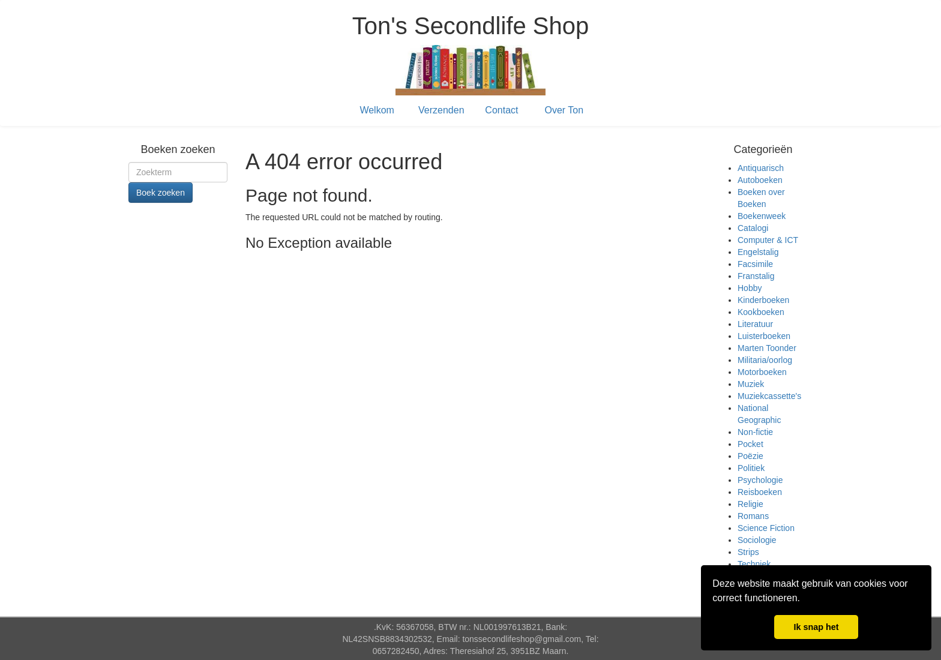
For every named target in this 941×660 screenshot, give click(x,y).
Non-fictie (755, 432)
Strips (748, 552)
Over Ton (564, 110)
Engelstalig (758, 252)
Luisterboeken (764, 336)
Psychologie (760, 480)
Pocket (750, 444)
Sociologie (757, 540)
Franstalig (756, 276)
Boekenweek (762, 216)
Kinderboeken (763, 300)
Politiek (751, 468)
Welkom (376, 110)
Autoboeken (760, 180)
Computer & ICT (768, 240)
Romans (753, 516)
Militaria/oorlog (765, 360)
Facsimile (755, 264)
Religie (750, 504)
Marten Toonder (767, 348)
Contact (501, 110)
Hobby (750, 288)
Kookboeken (761, 312)
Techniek (754, 564)
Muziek (751, 384)
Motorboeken (762, 372)
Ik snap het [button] (815, 627)
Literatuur (755, 324)
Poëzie (750, 456)
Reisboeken (760, 492)
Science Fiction (766, 528)
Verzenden (441, 110)
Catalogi (753, 228)
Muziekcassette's (769, 396)
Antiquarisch (761, 168)
